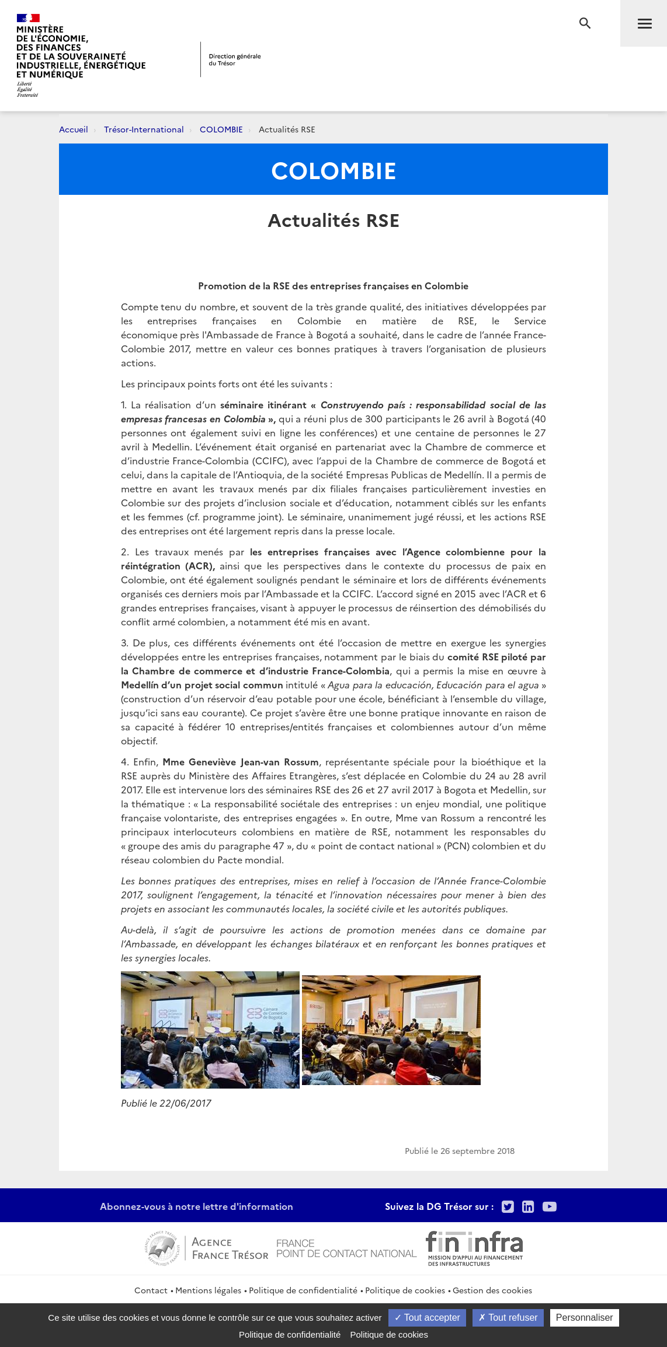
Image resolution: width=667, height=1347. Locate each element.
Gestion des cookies (492, 1290)
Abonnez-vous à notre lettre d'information (196, 1205)
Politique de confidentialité (303, 1290)
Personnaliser (584, 1317)
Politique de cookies (405, 1290)
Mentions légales (208, 1290)
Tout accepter (427, 1317)
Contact (151, 1290)
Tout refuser (508, 1317)
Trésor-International (144, 129)
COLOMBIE (221, 129)
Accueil (73, 129)
